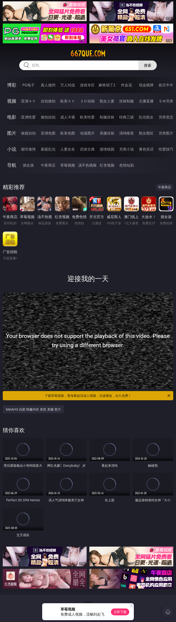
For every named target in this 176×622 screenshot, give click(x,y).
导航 (11, 165)
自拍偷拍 (48, 101)
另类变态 (166, 117)
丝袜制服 (126, 101)
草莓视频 (67, 165)
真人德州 (48, 85)
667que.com (87, 53)
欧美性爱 (87, 117)
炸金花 (126, 85)
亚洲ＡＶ (28, 101)
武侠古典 (87, 149)
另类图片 (166, 133)
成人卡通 (67, 117)
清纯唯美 (126, 133)
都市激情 (28, 149)
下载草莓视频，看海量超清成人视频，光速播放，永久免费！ (108, 395)
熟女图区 (146, 133)
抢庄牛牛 (166, 85)
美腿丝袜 (107, 133)
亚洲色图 (48, 133)
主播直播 (146, 101)
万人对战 (67, 85)
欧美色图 (67, 133)
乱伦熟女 (146, 117)
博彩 (11, 85)
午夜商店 (48, 165)
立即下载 (120, 612)
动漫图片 (87, 133)
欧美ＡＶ (67, 101)
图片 (11, 133)
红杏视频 (107, 165)
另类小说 (126, 149)
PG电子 (28, 85)
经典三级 (126, 117)
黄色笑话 (146, 149)
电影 (11, 117)
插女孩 (28, 165)
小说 (11, 149)
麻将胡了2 (107, 85)
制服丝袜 (107, 117)
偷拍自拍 (48, 117)
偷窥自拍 (28, 133)
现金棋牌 (146, 85)
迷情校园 (107, 149)
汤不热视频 (87, 165)
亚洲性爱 (28, 117)
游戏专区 (87, 85)
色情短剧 (126, 165)
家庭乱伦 (48, 149)
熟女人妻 (107, 101)
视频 (11, 101)
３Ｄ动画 (87, 101)
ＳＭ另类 (166, 101)
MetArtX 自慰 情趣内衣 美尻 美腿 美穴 (33, 409)
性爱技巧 (166, 149)
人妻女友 (67, 149)
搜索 (147, 65)
